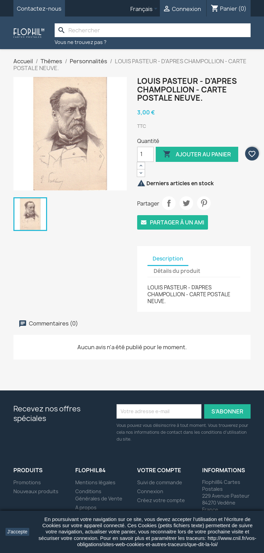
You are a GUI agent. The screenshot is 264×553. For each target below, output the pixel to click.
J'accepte (17, 531)
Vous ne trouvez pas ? (81, 42)
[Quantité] (145, 154)
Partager (169, 203)
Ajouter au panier (197, 154)
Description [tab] (168, 258)
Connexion (150, 491)
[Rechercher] (153, 30)
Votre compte (159, 470)
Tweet (186, 203)
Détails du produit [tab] (177, 271)
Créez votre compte (161, 500)
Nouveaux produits (35, 491)
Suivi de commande (159, 482)
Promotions (27, 482)
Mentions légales (95, 482)
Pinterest (204, 203)
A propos (86, 507)
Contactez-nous (39, 8)
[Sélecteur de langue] (145, 9)
